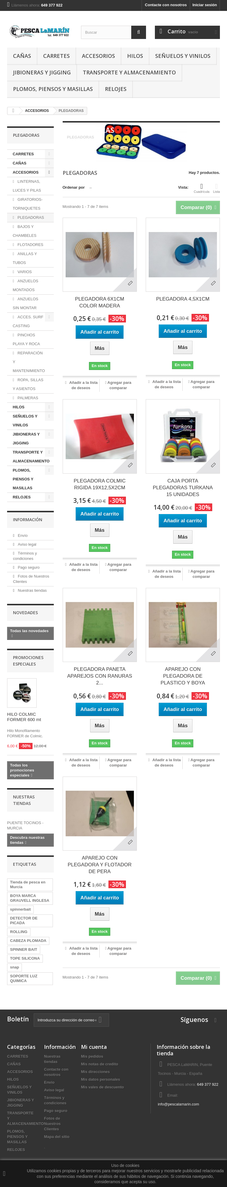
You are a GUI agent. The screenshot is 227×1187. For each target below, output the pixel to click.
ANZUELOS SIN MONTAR (25, 303)
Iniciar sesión (204, 5)
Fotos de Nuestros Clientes (52, 1123)
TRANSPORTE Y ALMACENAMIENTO (129, 72)
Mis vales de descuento (102, 1087)
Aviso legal (26, 544)
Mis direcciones (95, 1071)
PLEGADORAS (30, 217)
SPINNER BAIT (23, 949)
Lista (216, 188)
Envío (22, 535)
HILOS (135, 55)
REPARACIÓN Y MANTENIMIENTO (29, 362)
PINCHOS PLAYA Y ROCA (26, 339)
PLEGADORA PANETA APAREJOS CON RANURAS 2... (99, 676)
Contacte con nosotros (166, 5)
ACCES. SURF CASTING (28, 321)
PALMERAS (27, 398)
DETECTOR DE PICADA (24, 920)
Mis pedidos (92, 1056)
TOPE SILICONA (25, 958)
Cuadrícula (202, 188)
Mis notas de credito (99, 1064)
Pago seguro (28, 567)
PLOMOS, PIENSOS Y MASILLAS (53, 88)
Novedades (25, 612)
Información (27, 519)
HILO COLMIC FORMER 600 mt (24, 717)
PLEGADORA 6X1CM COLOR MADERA (99, 302)
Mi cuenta (94, 1046)
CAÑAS (22, 55)
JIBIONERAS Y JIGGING (42, 72)
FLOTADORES (30, 244)
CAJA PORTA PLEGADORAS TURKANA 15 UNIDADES (183, 487)
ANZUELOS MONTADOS (25, 285)
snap (14, 967)
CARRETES (56, 55)
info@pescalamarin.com (178, 1104)
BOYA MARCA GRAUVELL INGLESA (29, 898)
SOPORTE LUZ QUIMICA (23, 978)
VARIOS (24, 272)
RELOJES (116, 88)
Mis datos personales (100, 1079)
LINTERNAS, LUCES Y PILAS (27, 186)
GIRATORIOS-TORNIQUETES (28, 204)
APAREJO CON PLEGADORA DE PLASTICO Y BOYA (182, 676)
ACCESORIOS (98, 55)
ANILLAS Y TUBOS (25, 258)
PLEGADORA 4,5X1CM (182, 299)
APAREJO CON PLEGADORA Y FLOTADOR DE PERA (100, 864)
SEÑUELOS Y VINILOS (182, 55)
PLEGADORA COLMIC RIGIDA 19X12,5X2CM (100, 484)
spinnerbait (20, 909)
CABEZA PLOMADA (28, 940)
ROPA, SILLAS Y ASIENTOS (28, 384)
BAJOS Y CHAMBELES (24, 231)
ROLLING (18, 932)
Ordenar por (74, 187)
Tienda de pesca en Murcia (28, 884)
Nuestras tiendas (32, 590)
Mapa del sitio (56, 1136)
